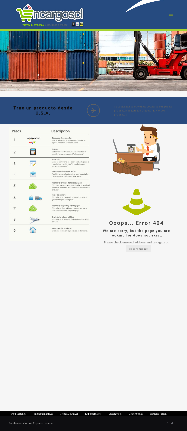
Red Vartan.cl (18, 413)
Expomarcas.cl (93, 413)
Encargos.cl (115, 413)
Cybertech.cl (136, 413)
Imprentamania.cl (43, 413)
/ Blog (158, 413)
